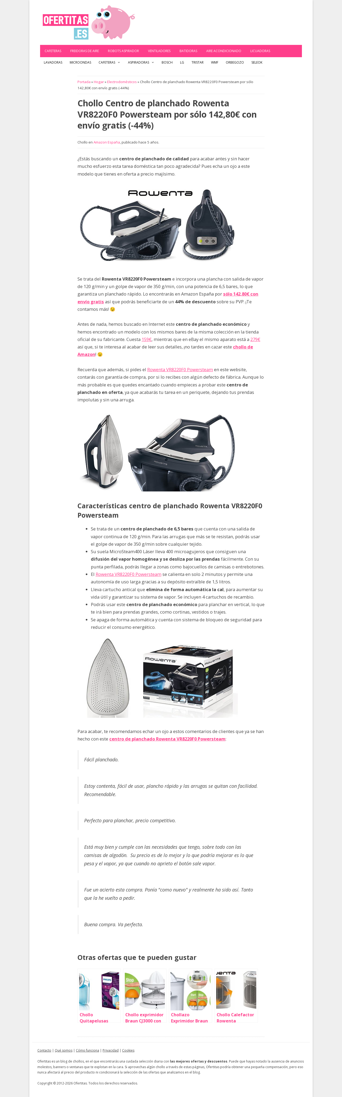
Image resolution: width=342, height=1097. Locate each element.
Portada (84, 81)
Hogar (99, 81)
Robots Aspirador (123, 51)
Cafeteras (53, 51)
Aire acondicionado (223, 51)
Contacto (44, 1050)
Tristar (198, 62)
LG (182, 62)
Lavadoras (53, 62)
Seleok (256, 62)
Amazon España (107, 142)
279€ (255, 339)
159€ (146, 339)
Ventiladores (159, 51)
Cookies (128, 1050)
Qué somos (63, 1050)
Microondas (80, 62)
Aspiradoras (143, 62)
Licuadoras (260, 51)
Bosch (167, 62)
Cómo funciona (87, 1050)
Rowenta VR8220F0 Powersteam (180, 369)
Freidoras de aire (84, 51)
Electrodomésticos (122, 81)
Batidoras (188, 51)
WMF (214, 62)
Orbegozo (235, 62)
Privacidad (111, 1050)
